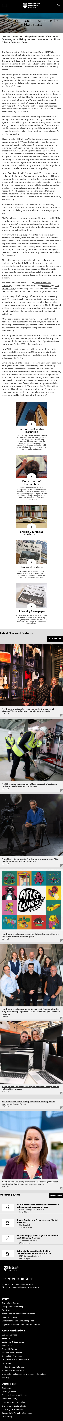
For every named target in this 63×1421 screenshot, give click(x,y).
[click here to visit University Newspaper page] (31, 607)
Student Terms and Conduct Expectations (19, 1321)
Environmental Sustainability (14, 1402)
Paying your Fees (9, 1392)
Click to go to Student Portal (14, 1406)
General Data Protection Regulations (17, 1413)
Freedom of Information (12, 1353)
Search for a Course (10, 1303)
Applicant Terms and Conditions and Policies (21, 1325)
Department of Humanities (31, 483)
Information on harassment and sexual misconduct (24, 1374)
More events (56, 1196)
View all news (55, 639)
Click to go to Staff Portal (13, 1410)
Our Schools (7, 1310)
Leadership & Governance (13, 1342)
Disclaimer (6, 1364)
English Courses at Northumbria (31, 533)
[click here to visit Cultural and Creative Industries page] (31, 424)
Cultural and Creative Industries (31, 430)
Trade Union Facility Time (13, 1371)
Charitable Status (9, 1349)
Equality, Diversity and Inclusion (15, 1395)
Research (6, 1339)
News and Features (31, 567)
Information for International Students (18, 1314)
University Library (9, 1317)
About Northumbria (13, 1331)
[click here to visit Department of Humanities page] (31, 477)
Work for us (7, 1346)
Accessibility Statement (12, 1356)
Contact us (6, 1388)
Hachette (46, 286)
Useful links (9, 1384)
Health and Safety (9, 1399)
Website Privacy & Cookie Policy (15, 1360)
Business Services (9, 1335)
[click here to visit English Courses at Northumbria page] (31, 527)
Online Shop (7, 1417)
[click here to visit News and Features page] (31, 562)
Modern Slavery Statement (13, 1367)
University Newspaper (31, 611)
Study (5, 1299)
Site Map (5, 1378)
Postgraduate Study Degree (13, 1307)
